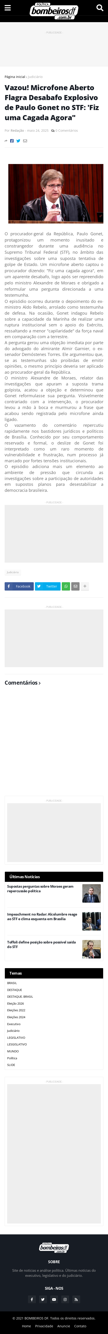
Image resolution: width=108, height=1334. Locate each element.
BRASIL (12, 983)
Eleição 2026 (15, 1003)
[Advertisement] (54, 46)
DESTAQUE (14, 990)
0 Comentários (67, 130)
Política (12, 1058)
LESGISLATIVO (17, 1044)
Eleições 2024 (16, 1017)
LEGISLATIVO (16, 1038)
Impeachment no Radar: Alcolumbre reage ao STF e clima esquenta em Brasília (42, 916)
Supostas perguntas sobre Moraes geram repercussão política (40, 888)
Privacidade (44, 1326)
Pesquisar (100, 8)
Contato (80, 1326)
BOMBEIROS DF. (37, 1318)
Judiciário (35, 77)
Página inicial (15, 77)
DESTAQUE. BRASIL (20, 996)
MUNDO (13, 1051)
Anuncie (63, 1326)
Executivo (14, 1024)
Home (26, 1326)
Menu (7, 8)
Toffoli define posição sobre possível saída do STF (41, 944)
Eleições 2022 (16, 1010)
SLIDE (11, 1065)
